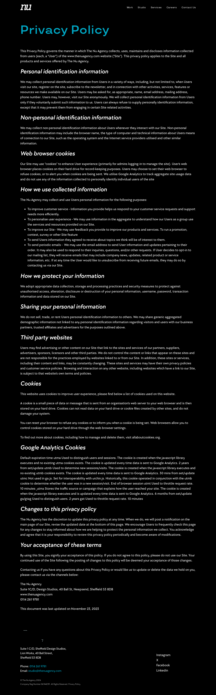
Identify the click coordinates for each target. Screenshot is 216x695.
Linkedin (162, 671)
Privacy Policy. (74, 684)
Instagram (163, 655)
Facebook (163, 665)
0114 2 (38, 666)
